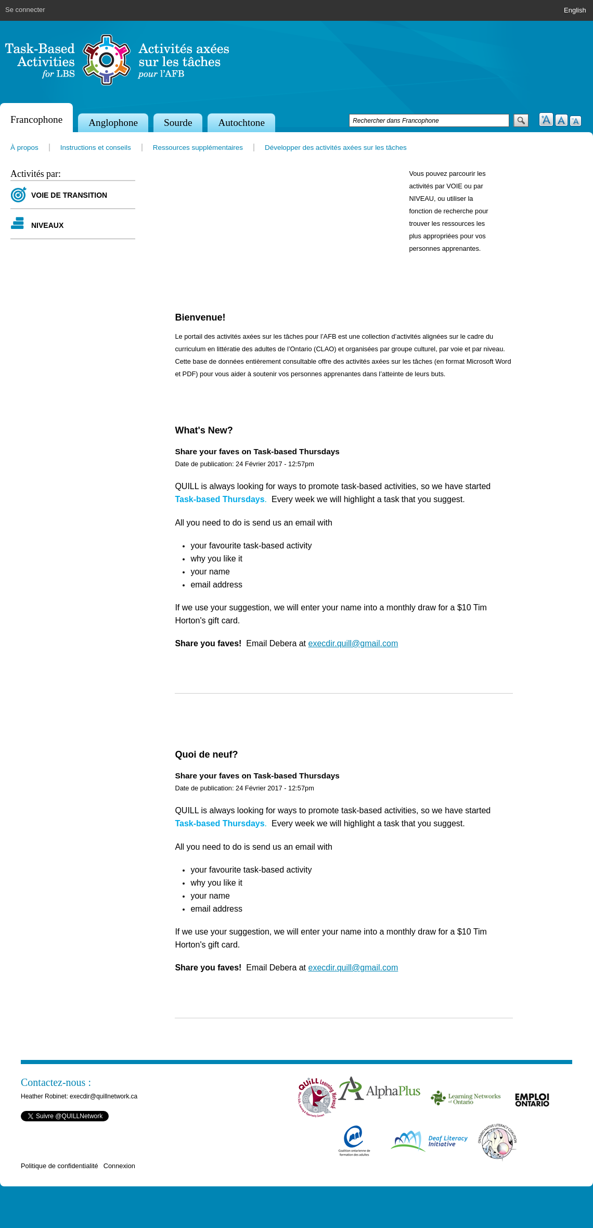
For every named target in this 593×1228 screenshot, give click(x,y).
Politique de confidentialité (59, 1166)
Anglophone (113, 122)
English (575, 10)
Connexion (119, 1166)
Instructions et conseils (95, 147)
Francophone (36, 119)
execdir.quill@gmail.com (353, 643)
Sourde (178, 122)
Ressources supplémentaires (198, 147)
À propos (24, 147)
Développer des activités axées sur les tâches (336, 147)
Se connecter (25, 10)
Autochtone (241, 122)
